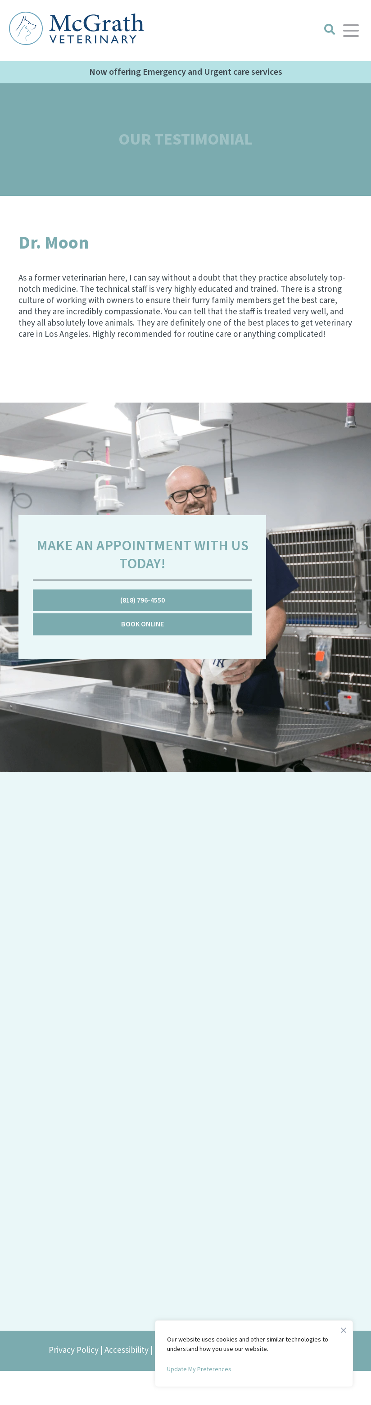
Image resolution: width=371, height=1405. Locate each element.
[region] (254, 1353)
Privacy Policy (74, 1350)
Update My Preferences (199, 1369)
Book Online (142, 624)
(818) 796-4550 (142, 600)
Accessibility (126, 1350)
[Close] (343, 1328)
